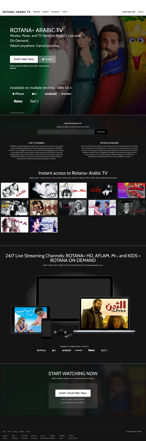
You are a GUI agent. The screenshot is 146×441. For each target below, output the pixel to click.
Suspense (34, 438)
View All (63, 88)
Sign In (140, 12)
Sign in (28, 431)
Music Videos (73, 438)
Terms (9, 431)
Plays (61, 438)
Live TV (43, 436)
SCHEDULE (55, 12)
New (13, 436)
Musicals (15, 438)
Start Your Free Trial (73, 393)
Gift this (13, 68)
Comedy (62, 436)
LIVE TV (65, 12)
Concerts (34, 436)
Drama (71, 436)
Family (5, 438)
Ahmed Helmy (45, 438)
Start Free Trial (24, 59)
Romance (25, 438)
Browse (36, 12)
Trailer (47, 59)
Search (46, 12)
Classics (52, 436)
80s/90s (52, 438)
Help (4, 431)
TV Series (25, 436)
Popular (5, 436)
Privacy (15, 431)
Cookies (21, 431)
